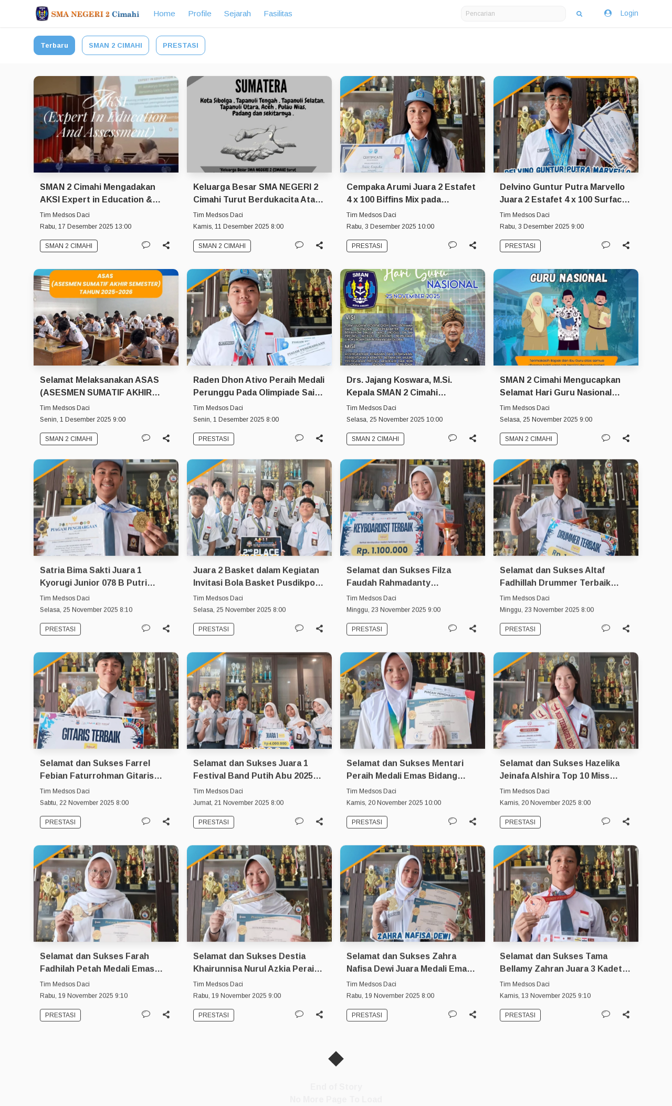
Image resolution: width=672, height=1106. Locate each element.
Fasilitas (278, 13)
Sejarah (237, 13)
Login (620, 13)
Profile (200, 13)
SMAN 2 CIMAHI (115, 45)
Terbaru (54, 45)
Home (164, 13)
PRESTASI (180, 45)
